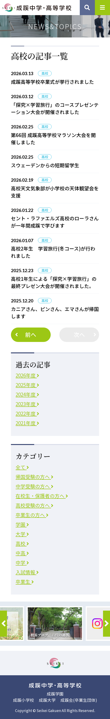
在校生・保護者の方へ (42, 495)
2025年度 (27, 384)
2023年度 (27, 403)
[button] (3, 624)
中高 (22, 552)
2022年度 (27, 413)
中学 (22, 562)
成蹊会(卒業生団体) (78, 700)
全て (22, 467)
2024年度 (27, 394)
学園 (22, 524)
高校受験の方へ (34, 505)
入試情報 (27, 572)
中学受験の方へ (34, 486)
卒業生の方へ (32, 514)
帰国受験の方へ (34, 476)
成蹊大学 (47, 700)
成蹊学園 (55, 694)
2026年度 (27, 375)
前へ (24, 334)
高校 (22, 543)
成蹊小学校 (23, 700)
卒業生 (25, 581)
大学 (22, 533)
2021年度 (27, 422)
